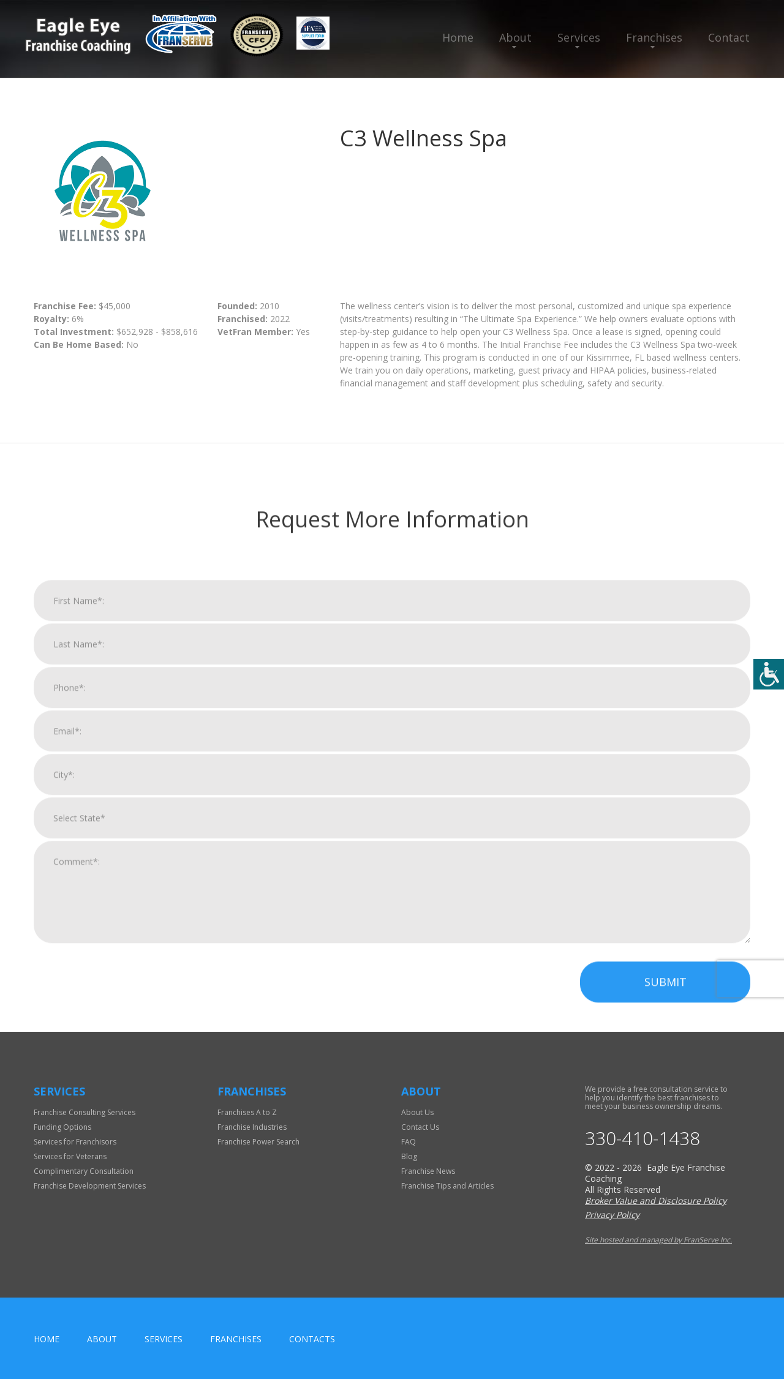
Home (457, 37)
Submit (665, 1351)
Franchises (654, 37)
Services (578, 37)
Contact (729, 37)
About (515, 37)
